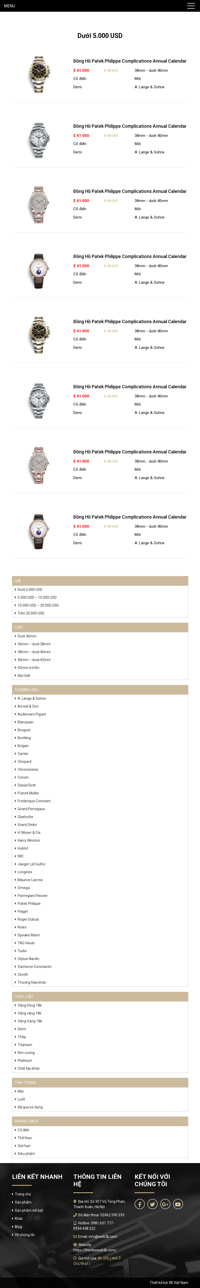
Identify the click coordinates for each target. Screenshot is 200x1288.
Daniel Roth (27, 785)
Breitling (24, 738)
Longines (25, 872)
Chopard (24, 762)
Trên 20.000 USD (31, 613)
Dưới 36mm (27, 636)
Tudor (22, 951)
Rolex (22, 927)
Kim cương (26, 1053)
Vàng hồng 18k (30, 1005)
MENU (9, 6)
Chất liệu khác (29, 1068)
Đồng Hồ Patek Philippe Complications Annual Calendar (130, 61)
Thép (22, 1037)
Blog (18, 1227)
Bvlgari (23, 746)
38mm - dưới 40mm (151, 70)
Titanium (25, 1045)
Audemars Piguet (32, 714)
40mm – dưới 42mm (34, 660)
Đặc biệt (24, 676)
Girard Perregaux (31, 809)
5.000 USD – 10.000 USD (37, 597)
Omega (24, 888)
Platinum (25, 1060)
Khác (19, 1219)
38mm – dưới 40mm (34, 652)
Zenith (23, 974)
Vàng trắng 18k (30, 1021)
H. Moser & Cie (29, 833)
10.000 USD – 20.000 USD (38, 605)
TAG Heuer (26, 943)
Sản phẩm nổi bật (29, 1210)
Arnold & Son (28, 706)
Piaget (23, 911)
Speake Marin (29, 935)
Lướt (21, 1099)
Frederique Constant (34, 801)
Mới (138, 78)
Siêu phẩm (26, 1154)
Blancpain (25, 722)
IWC (21, 856)
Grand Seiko (27, 825)
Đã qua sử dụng (30, 1107)
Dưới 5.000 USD (30, 590)
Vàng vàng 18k (29, 1013)
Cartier (23, 754)
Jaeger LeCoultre (31, 864)
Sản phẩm (23, 1202)
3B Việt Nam (178, 1283)
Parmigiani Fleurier (33, 896)
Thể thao (25, 1138)
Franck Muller (28, 793)
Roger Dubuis (28, 919)
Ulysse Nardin (28, 959)
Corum (23, 777)
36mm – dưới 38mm (34, 644)
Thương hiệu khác (32, 982)
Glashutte (25, 817)
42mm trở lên (28, 668)
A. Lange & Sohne (149, 87)
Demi (77, 87)
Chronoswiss (28, 769)
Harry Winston (29, 840)
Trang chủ (23, 1194)
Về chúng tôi (24, 1235)
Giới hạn (24, 1146)
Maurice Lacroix (30, 880)
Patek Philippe (29, 903)
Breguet (24, 730)
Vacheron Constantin (35, 967)
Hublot (23, 848)
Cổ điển (79, 78)
